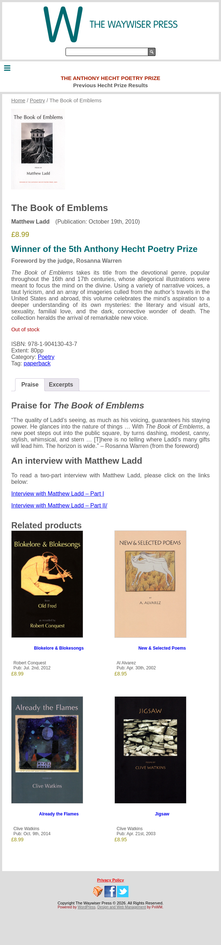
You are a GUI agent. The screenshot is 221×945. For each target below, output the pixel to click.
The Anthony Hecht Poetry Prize (111, 78)
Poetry (37, 100)
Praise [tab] (30, 385)
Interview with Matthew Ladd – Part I (57, 494)
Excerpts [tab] (61, 385)
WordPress (86, 907)
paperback (37, 363)
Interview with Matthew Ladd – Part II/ (59, 505)
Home (18, 100)
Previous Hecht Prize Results (110, 85)
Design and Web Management (122, 907)
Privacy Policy (110, 880)
